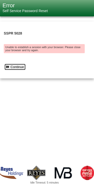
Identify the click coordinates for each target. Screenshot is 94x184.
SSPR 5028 (13, 33)
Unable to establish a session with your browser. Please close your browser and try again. (42, 49)
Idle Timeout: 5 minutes (44, 182)
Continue (15, 67)
